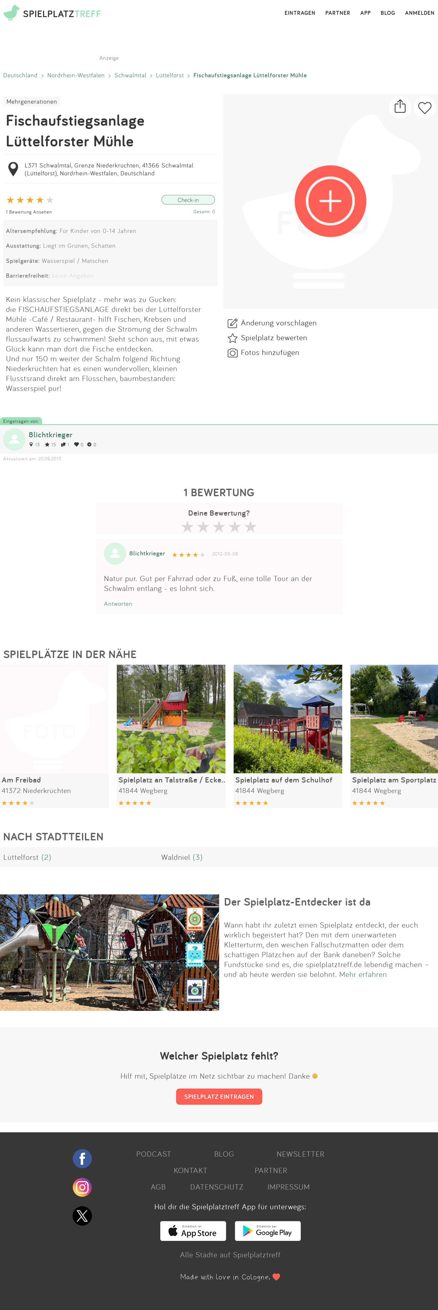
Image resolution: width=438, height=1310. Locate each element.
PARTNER (337, 13)
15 (50, 444)
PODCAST (153, 1154)
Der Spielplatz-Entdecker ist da (297, 901)
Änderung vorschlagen (279, 322)
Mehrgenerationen (32, 101)
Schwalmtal (130, 75)
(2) (46, 857)
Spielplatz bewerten (274, 337)
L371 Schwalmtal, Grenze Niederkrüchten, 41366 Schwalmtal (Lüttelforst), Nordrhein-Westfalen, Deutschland (109, 169)
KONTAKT (191, 1170)
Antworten (118, 603)
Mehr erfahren (363, 974)
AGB (158, 1187)
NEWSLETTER (300, 1154)
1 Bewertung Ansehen (29, 212)
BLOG (388, 13)
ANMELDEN (420, 13)
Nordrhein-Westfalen (76, 75)
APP (365, 13)
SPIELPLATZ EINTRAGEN (219, 1096)
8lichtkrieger (51, 434)
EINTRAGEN (300, 13)
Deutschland (20, 75)
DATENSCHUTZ (217, 1187)
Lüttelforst (170, 75)
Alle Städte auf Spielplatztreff (230, 1254)
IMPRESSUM (289, 1187)
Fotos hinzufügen (270, 352)
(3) (198, 857)
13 (34, 444)
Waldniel (175, 857)
